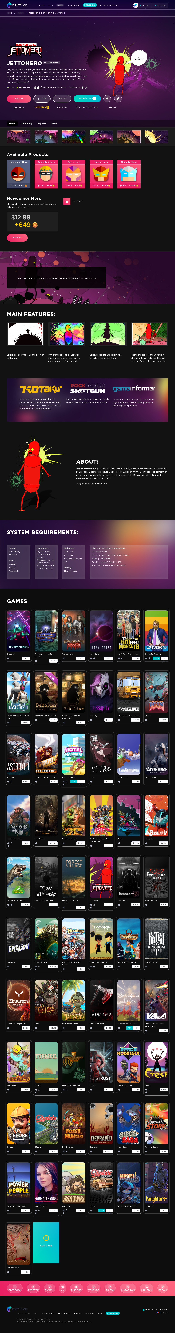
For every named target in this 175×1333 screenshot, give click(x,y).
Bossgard (149, 840)
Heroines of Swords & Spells (71, 964)
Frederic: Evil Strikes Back (46, 778)
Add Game (81, 1313)
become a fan (87, 99)
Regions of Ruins (14, 840)
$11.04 (42, 98)
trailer (62, 99)
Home (42, 5)
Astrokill (10, 778)
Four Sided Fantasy (98, 963)
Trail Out (93, 1207)
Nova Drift (94, 655)
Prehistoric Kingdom (16, 902)
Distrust (93, 1087)
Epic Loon (11, 963)
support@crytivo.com (155, 1310)
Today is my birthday (44, 902)
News (50, 5)
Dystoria (10, 655)
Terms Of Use (66, 1313)
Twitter (12, 569)
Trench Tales (40, 840)
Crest (147, 1087)
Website (13, 565)
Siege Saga (122, 1148)
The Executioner (97, 1025)
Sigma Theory (41, 1207)
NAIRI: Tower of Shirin (126, 1207)
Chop (37, 1025)
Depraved (94, 1148)
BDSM (147, 717)
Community (28, 123)
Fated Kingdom (151, 963)
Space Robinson (124, 1087)
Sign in (142, 5)
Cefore (10, 1148)
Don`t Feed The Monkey (128, 655)
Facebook (13, 572)
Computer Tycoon (153, 655)
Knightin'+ (149, 1207)
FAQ (36, 1313)
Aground (66, 1207)
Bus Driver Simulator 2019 (128, 717)
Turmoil (38, 1087)
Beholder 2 (122, 902)
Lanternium (122, 778)
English (162, 1313)
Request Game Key (109, 5)
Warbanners (67, 655)
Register (160, 5)
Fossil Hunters (68, 1148)
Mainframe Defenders (71, 1087)
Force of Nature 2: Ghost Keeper (18, 718)
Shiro (92, 778)
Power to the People (16, 1207)
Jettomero (94, 902)
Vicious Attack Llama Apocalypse (154, 1026)
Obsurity (93, 717)
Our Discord (73, 5)
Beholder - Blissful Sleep (45, 717)
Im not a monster (69, 840)
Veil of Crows (13, 1269)
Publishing (89, 5)
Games (60, 5)
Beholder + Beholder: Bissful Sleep (71, 718)
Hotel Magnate (68, 778)
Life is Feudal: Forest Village (71, 903)
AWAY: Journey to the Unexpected (99, 841)
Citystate (39, 1148)
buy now (17, 239)
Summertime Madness (126, 1025)
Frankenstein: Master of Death (45, 656)
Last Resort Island (70, 1025)
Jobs (104, 1313)
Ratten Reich (150, 778)
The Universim (41, 963)
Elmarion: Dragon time (17, 1025)
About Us (94, 1313)
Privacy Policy (49, 1313)
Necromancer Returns (127, 963)
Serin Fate (11, 1087)
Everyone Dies (151, 902)
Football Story (151, 1148)
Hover (120, 840)
